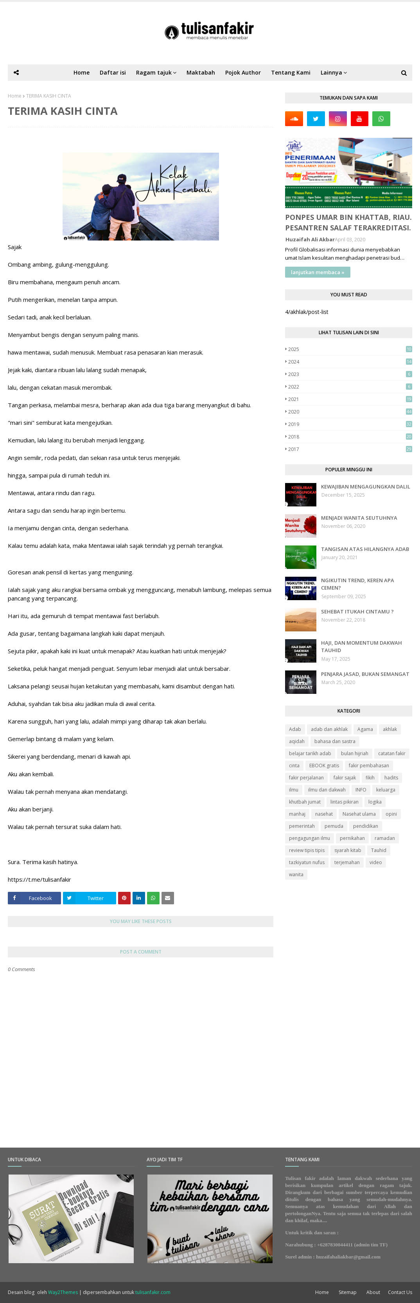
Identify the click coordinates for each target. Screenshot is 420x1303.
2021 (350, 399)
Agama (365, 729)
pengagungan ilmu (309, 838)
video (376, 862)
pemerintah (302, 826)
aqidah (297, 741)
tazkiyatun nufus (307, 862)
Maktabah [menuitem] (201, 72)
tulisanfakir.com (153, 1292)
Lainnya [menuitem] (331, 72)
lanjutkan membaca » (318, 272)
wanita (296, 874)
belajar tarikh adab (310, 753)
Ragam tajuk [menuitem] (154, 72)
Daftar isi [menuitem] (113, 72)
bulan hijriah (354, 753)
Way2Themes (63, 1292)
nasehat (324, 814)
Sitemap (348, 1292)
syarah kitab (347, 850)
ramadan (385, 838)
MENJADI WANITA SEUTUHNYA (359, 517)
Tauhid (378, 850)
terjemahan (347, 862)
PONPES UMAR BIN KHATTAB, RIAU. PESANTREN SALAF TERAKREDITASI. (348, 222)
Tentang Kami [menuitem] (291, 72)
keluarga (385, 789)
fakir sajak (345, 777)
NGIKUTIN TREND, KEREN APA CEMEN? (357, 584)
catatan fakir (392, 753)
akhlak (390, 729)
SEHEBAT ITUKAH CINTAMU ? (357, 611)
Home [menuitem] (82, 72)
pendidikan (365, 826)
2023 (350, 374)
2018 (350, 436)
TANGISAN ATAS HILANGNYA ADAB (365, 549)
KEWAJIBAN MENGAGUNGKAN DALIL (365, 486)
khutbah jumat (305, 802)
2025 (350, 349)
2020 (350, 411)
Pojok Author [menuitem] (243, 72)
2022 (350, 386)
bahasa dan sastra (334, 741)
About (373, 1292)
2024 (350, 361)
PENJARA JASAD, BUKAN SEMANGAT (365, 673)
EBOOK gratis (324, 765)
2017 (350, 449)
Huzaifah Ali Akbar (310, 239)
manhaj (297, 814)
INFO (360, 789)
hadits (391, 777)
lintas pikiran (344, 802)
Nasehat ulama (359, 814)
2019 (350, 424)
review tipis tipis (307, 850)
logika (375, 802)
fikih (370, 777)
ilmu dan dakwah (327, 789)
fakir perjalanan (306, 777)
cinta (294, 765)
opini (391, 814)
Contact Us (400, 1292)
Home (15, 96)
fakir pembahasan (369, 765)
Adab (295, 729)
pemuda (334, 826)
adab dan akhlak (329, 729)
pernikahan (352, 838)
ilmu (293, 789)
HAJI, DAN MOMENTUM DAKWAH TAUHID (361, 646)
